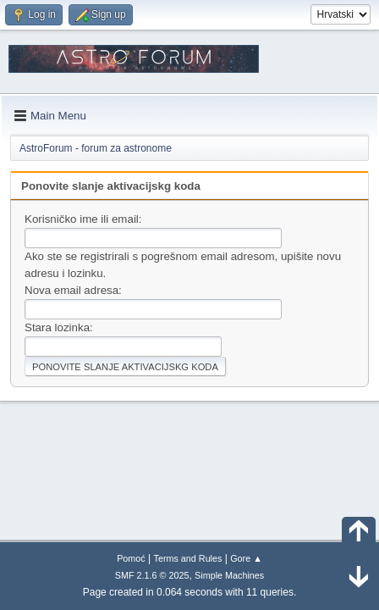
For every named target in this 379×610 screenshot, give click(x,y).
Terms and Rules (188, 558)
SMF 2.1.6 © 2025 (152, 575)
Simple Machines (229, 575)
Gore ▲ (246, 558)
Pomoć (131, 558)
